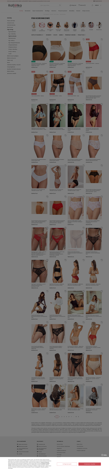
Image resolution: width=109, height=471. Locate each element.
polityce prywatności (45, 462)
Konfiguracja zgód (67, 464)
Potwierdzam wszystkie (89, 464)
